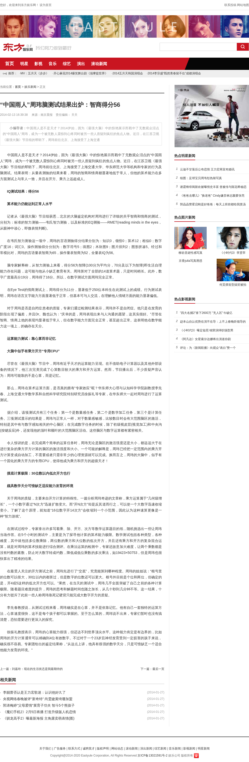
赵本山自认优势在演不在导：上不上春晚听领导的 (213, 321)
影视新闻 (189, 748)
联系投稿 (230, 5)
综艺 (67, 64)
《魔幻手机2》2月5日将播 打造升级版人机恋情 (39, 712)
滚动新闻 (99, 64)
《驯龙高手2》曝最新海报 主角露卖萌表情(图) (38, 718)
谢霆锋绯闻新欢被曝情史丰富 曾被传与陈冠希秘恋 (213, 187)
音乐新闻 (175, 748)
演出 (81, 64)
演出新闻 (146, 748)
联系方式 (74, 748)
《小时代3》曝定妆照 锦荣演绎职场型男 (206, 330)
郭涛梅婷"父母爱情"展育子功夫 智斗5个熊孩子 (39, 705)
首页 (9, 63)
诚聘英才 (89, 748)
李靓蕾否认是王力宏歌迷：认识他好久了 (34, 692)
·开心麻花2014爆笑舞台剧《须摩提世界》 (80, 73)
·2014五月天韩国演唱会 (127, 73)
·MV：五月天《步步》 (34, 73)
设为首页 (46, 5)
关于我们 (45, 748)
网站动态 (117, 748)
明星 (24, 64)
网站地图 (243, 5)
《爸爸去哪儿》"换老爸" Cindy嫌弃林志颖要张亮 (212, 195)
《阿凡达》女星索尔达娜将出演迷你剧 (205, 339)
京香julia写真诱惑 (190, 260)
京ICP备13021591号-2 (152, 755)
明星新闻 (204, 748)
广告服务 (60, 748)
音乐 (53, 64)
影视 (38, 64)
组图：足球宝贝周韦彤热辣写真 (201, 178)
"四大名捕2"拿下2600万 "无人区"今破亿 (206, 313)
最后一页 (158, 669)
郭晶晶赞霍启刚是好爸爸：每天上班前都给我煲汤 (213, 204)
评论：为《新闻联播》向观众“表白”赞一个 (208, 348)
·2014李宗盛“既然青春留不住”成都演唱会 (174, 73)
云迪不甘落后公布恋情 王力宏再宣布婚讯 (207, 169)
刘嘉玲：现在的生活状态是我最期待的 (37, 669)
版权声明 (103, 748)
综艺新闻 (160, 748)
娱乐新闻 (30, 87)
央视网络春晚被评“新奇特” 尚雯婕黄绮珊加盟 (37, 699)
